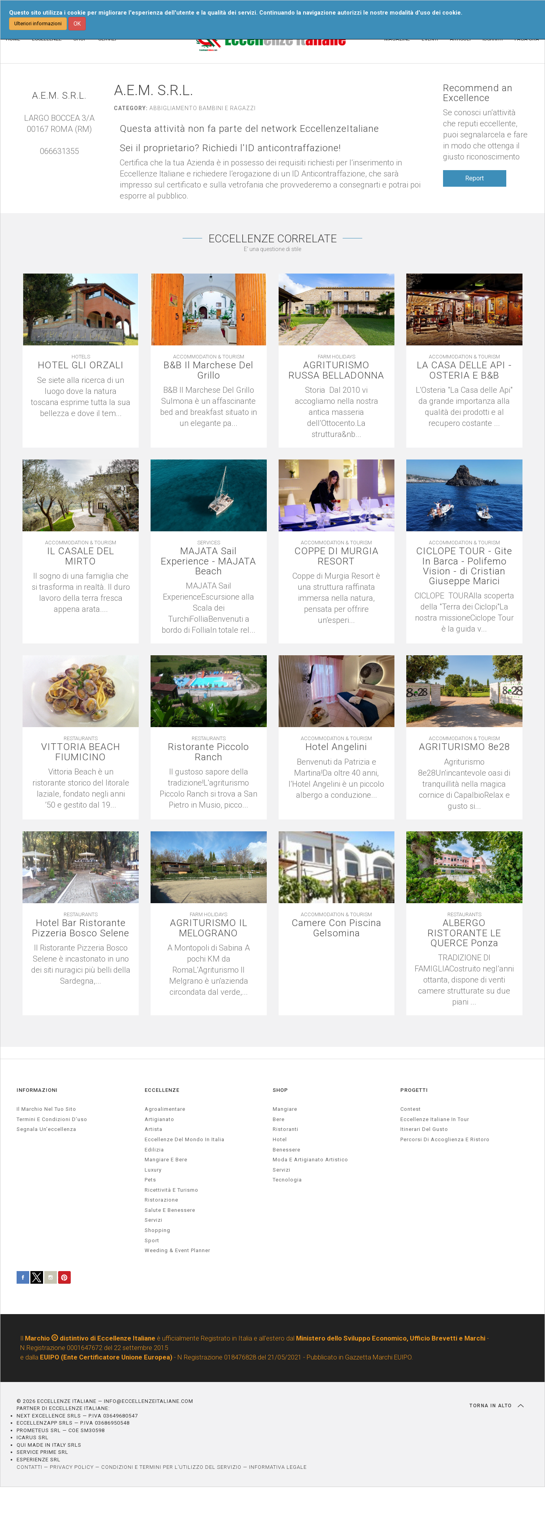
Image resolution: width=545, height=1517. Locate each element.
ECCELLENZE (162, 1090)
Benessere (286, 1150)
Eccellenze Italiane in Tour (434, 1119)
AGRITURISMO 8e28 (464, 747)
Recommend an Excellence (478, 93)
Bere (279, 1119)
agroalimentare (165, 1109)
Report (474, 178)
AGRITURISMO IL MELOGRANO (208, 928)
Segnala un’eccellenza (46, 1129)
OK (77, 24)
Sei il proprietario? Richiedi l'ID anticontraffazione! (230, 148)
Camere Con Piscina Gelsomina (336, 928)
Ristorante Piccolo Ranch (208, 752)
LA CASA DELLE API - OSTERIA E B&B (464, 370)
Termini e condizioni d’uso (52, 1119)
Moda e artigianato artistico (310, 1160)
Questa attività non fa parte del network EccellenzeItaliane (249, 129)
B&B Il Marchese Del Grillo (208, 370)
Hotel (280, 1139)
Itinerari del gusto (424, 1129)
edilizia (154, 1150)
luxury (153, 1170)
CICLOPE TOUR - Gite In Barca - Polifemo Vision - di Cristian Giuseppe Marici (464, 566)
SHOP (280, 1090)
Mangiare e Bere (166, 1160)
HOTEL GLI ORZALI (81, 365)
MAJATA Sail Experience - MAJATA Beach (208, 561)
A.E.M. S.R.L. (59, 96)
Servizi (281, 1170)
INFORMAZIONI (37, 1090)
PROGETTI (414, 1090)
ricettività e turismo (171, 1190)
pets (150, 1180)
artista (153, 1129)
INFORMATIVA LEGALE (278, 1467)
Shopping (157, 1230)
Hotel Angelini (336, 747)
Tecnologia (287, 1180)
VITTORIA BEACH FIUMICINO (80, 752)
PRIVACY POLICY (72, 1467)
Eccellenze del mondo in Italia (184, 1139)
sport (152, 1240)
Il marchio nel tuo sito (46, 1109)
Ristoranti (285, 1129)
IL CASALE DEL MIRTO (80, 556)
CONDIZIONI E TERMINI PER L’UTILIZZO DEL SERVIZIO (171, 1467)
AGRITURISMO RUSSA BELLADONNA (336, 370)
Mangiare (285, 1109)
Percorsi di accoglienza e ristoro (445, 1139)
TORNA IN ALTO (497, 1405)
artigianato (159, 1119)
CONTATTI (29, 1467)
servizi (153, 1220)
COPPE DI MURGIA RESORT (336, 556)
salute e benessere (170, 1210)
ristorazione (161, 1200)
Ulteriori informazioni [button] (38, 23)
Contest (410, 1109)
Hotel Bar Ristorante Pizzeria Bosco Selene (80, 928)
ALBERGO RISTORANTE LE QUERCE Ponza (464, 933)
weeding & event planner (177, 1250)
